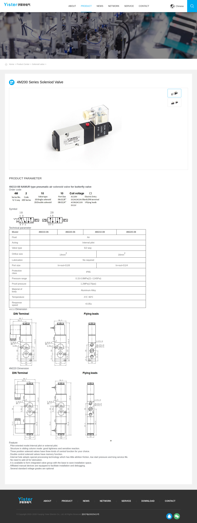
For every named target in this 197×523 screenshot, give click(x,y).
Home (11, 64)
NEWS (100, 6)
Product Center (23, 64)
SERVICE (129, 6)
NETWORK (113, 6)
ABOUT (72, 6)
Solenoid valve (38, 64)
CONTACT (144, 6)
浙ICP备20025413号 (90, 514)
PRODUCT (86, 6)
